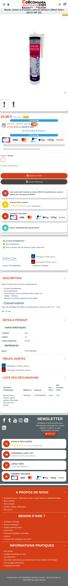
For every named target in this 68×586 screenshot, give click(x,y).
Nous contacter (8, 501)
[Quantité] (34, 170)
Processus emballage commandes (15, 533)
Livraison (34, 120)
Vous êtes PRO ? (10, 557)
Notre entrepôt (8, 504)
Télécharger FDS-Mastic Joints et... (44, 262)
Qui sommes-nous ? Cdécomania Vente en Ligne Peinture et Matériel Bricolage (31, 498)
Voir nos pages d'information (13, 563)
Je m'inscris (50, 434)
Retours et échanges (10, 524)
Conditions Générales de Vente (14, 554)
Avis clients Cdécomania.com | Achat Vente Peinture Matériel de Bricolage (29, 560)
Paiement (34, 135)
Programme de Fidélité (11, 566)
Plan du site (7, 510)
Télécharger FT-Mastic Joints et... (43, 256)
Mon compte (7, 551)
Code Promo (7, 530)
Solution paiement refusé (12, 527)
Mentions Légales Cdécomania (14, 507)
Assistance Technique (10, 522)
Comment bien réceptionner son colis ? (17, 539)
